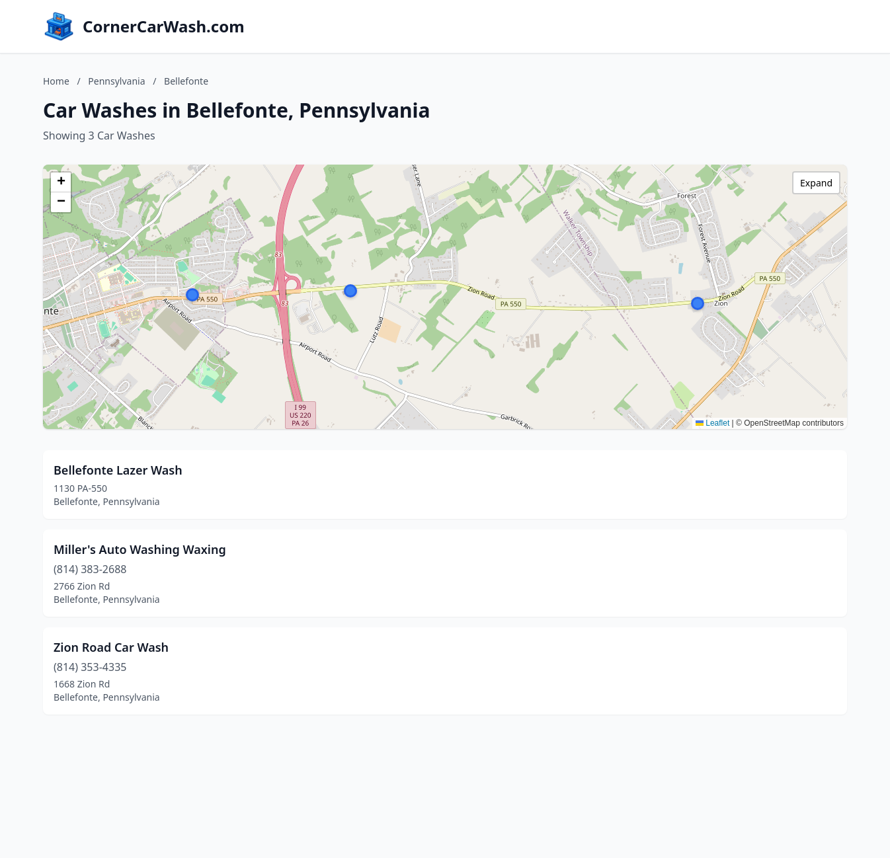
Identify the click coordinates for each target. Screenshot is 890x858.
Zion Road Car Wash (111, 647)
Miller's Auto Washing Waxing (140, 549)
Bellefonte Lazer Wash (118, 470)
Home (56, 81)
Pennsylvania (116, 81)
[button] (192, 294)
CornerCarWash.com (164, 26)
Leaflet (712, 423)
